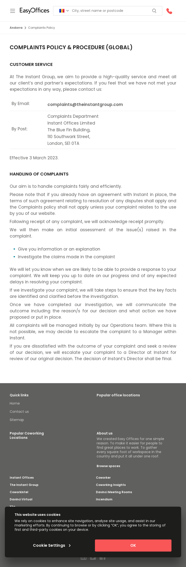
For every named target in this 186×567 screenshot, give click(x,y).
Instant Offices (22, 477)
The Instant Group (24, 485)
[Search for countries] (64, 11)
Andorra (18, 28)
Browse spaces (108, 466)
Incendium (104, 499)
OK (133, 545)
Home (15, 403)
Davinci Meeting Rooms (114, 492)
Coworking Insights (111, 485)
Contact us (19, 411)
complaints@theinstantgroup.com (85, 104)
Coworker (103, 477)
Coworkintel (19, 492)
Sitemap (17, 419)
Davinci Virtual (21, 499)
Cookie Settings (52, 545)
